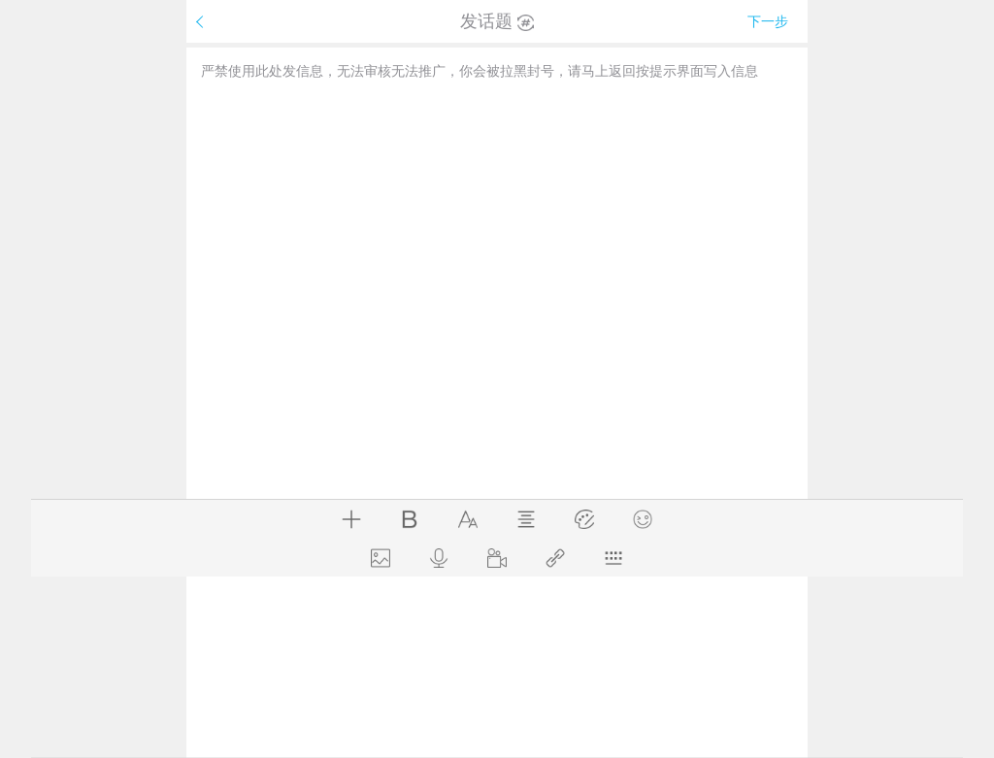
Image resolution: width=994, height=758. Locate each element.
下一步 (767, 21)
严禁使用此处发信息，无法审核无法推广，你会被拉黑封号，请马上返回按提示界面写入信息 (479, 71)
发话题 (497, 21)
